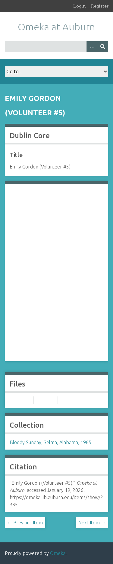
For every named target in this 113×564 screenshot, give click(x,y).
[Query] (56, 46)
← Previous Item (25, 522)
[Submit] (102, 46)
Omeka (57, 553)
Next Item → (92, 522)
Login (79, 6)
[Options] (91, 46)
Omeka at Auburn (56, 26)
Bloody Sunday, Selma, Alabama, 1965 (50, 442)
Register (100, 6)
